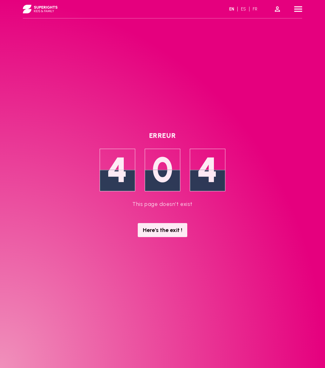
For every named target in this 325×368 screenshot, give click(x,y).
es (243, 9)
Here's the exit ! (162, 230)
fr (255, 9)
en (231, 9)
